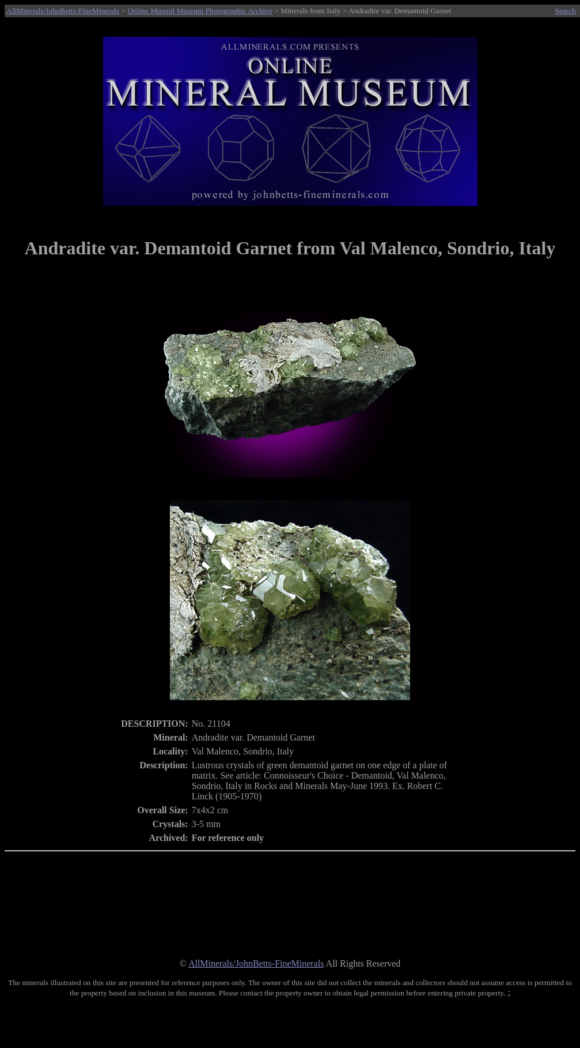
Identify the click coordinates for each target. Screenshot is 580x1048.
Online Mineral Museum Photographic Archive (199, 10)
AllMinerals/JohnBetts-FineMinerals (62, 10)
